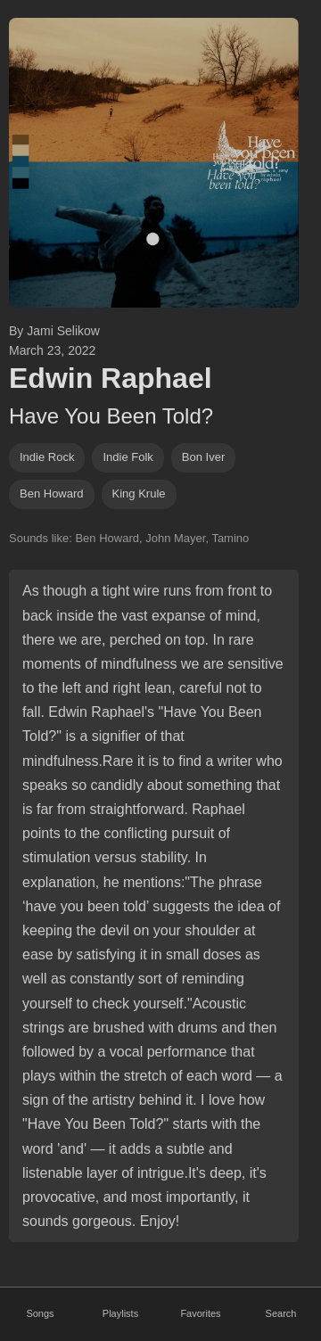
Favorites (200, 1313)
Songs (40, 1313)
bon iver (203, 457)
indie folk (127, 457)
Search (281, 1313)
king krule (139, 493)
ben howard (52, 493)
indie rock (47, 457)
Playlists (120, 1313)
